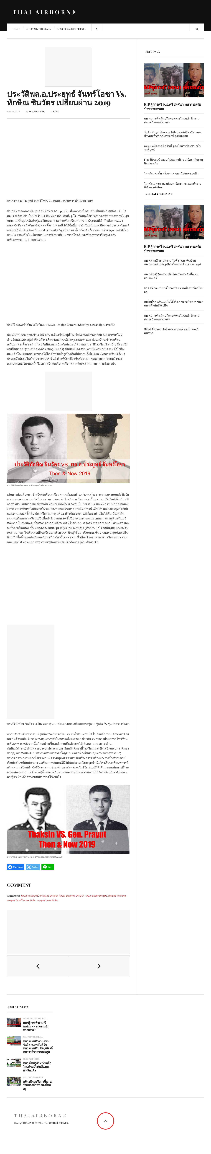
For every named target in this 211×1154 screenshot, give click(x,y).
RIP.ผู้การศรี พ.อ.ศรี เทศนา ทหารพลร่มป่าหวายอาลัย (172, 109)
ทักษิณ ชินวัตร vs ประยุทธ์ (71, 899)
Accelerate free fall (71, 28)
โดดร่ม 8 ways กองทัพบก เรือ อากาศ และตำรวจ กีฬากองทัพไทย (172, 188)
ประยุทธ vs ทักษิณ (116, 899)
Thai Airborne (36, 115)
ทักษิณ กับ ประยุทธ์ (48, 899)
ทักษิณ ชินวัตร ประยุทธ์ (96, 899)
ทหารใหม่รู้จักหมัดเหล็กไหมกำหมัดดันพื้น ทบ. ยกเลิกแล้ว (171, 279)
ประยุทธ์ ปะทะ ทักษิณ (47, 903)
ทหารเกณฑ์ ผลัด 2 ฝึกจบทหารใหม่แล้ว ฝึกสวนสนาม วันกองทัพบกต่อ (171, 123)
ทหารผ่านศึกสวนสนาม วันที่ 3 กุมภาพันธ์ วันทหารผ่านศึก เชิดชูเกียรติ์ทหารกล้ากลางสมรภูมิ (172, 265)
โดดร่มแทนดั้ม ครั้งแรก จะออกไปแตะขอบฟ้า (171, 176)
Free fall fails (31, 1062)
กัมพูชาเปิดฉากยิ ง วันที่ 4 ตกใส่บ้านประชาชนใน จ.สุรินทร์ (172, 151)
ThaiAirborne (41, 1118)
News (56, 115)
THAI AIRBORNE (45, 12)
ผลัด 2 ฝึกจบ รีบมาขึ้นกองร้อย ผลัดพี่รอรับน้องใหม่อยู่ (173, 293)
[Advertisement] (68, 70)
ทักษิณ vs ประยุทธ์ (29, 899)
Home (16, 28)
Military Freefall (39, 28)
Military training (33, 1080)
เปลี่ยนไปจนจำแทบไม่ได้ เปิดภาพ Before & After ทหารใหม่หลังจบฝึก (173, 306)
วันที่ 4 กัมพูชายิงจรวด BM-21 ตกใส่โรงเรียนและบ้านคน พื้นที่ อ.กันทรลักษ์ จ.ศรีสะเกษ (172, 137)
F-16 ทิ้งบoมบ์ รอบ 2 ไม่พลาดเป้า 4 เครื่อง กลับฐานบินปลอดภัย (173, 164)
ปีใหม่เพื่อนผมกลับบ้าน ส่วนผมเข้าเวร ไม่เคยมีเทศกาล (171, 334)
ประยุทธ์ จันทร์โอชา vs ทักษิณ (21, 903)
